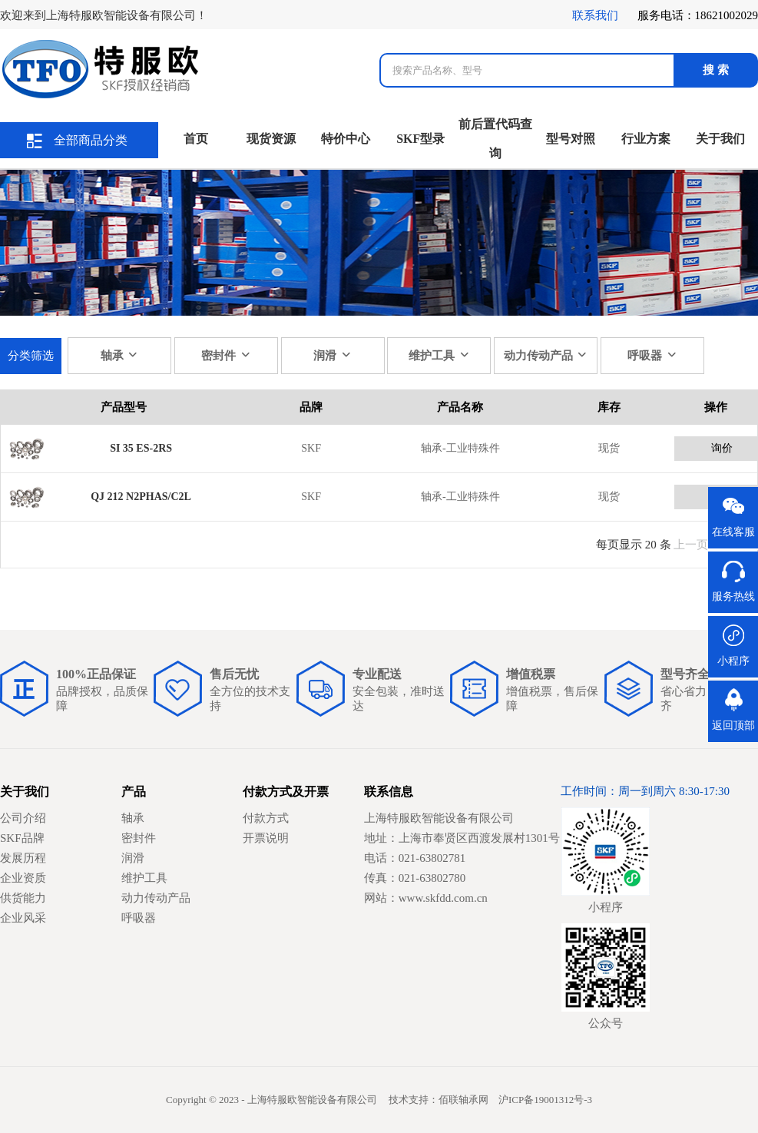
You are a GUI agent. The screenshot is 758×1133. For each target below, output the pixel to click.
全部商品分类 (76, 141)
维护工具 (439, 355)
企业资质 (23, 878)
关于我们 (720, 138)
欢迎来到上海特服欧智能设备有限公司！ (103, 15)
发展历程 (23, 858)
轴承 (120, 355)
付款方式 (266, 818)
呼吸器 (652, 355)
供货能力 (23, 898)
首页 (196, 138)
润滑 (332, 355)
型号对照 (570, 138)
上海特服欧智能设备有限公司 (439, 818)
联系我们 (595, 15)
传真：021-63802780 (415, 878)
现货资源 (271, 138)
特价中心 (345, 138)
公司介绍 (23, 818)
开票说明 (266, 838)
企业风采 (23, 918)
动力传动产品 (546, 355)
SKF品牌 (22, 838)
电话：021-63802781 (415, 858)
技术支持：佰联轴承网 (438, 1099)
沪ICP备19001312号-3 (545, 1099)
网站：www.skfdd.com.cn (426, 898)
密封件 (226, 355)
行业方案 (645, 138)
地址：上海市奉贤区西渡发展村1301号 (462, 838)
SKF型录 (420, 138)
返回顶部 (733, 725)
